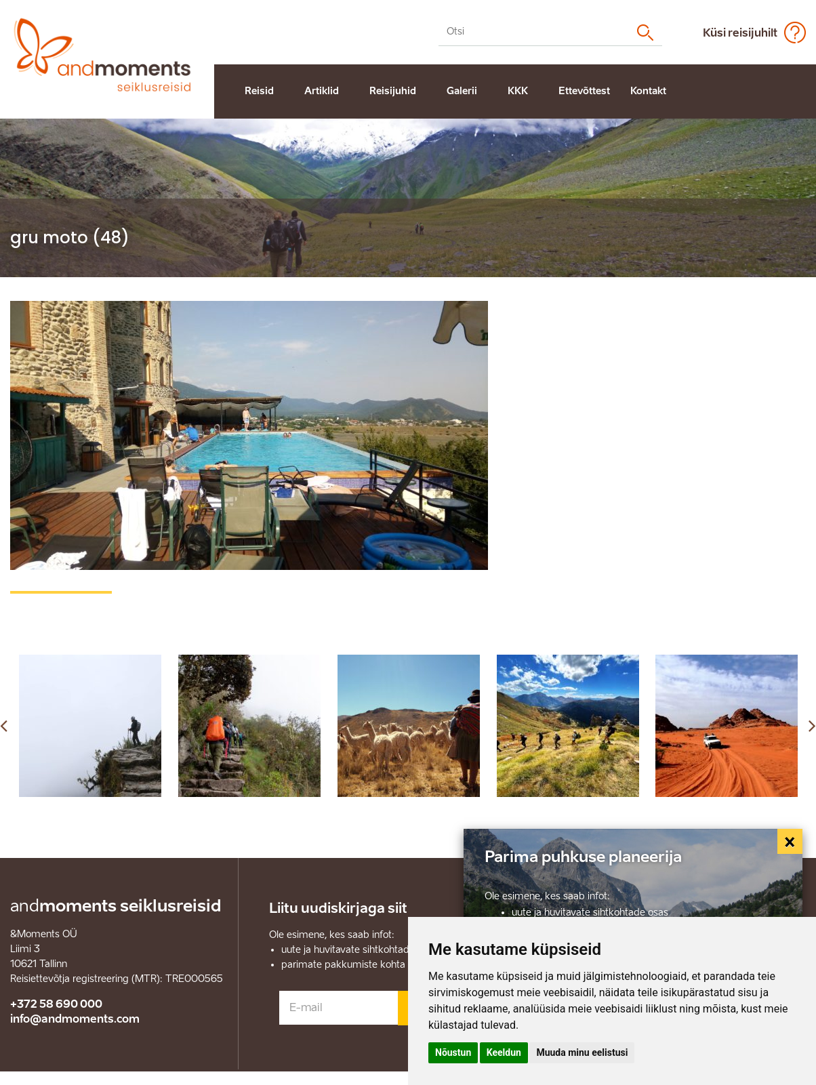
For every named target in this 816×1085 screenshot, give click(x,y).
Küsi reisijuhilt (740, 32)
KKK (518, 91)
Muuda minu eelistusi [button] (582, 1052)
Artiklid (321, 91)
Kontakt (648, 91)
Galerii (462, 91)
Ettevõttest (584, 91)
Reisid (259, 91)
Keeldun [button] (504, 1052)
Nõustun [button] (453, 1052)
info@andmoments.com (75, 1018)
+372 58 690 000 (56, 1004)
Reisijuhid (392, 91)
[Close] (790, 842)
